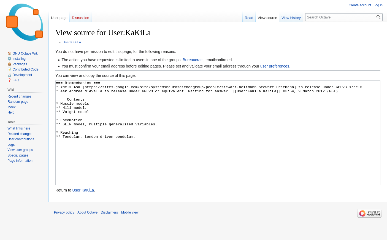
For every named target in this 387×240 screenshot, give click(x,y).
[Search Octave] (344, 17)
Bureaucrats (193, 60)
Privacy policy (64, 233)
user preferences (274, 66)
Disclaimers (109, 233)
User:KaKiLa (72, 42)
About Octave (87, 233)
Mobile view (130, 233)
